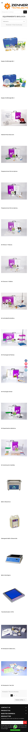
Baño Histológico (6, 575)
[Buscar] (14, 11)
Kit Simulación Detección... (8, 648)
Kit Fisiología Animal (6, 391)
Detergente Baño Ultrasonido (9, 538)
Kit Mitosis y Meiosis (6, 244)
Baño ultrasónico (6, 501)
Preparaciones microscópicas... (9, 208)
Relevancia (14, 21)
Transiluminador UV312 (7, 612)
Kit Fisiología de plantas (7, 355)
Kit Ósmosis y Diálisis (7, 281)
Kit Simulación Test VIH (7, 685)
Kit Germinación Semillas (8, 465)
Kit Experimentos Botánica (8, 428)
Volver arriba (20, 700)
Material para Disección (7, 134)
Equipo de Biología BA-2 (7, 98)
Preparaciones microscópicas (9, 171)
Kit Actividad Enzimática (7, 318)
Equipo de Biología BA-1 (7, 61)
